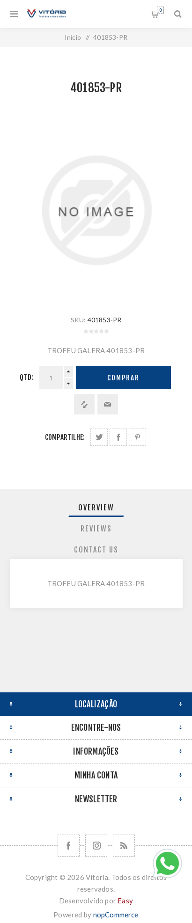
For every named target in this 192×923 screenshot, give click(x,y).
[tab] (96, 507)
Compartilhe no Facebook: (118, 437)
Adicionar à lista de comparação (84, 404)
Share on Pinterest (137, 437)
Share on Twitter (99, 437)
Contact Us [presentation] (96, 549)
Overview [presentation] (96, 507)
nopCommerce (116, 914)
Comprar (123, 377)
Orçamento (160, 10)
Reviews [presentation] (96, 528)
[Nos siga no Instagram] (96, 846)
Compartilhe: (65, 437)
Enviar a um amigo (107, 404)
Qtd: (26, 377)
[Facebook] (69, 846)
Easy (125, 900)
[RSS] (124, 846)
